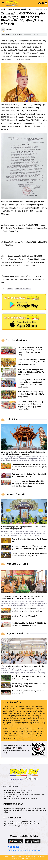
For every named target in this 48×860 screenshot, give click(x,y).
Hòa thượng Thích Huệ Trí (22, 288)
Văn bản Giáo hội (20, 9)
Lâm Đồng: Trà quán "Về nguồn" (24, 616)
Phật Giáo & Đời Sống (17, 564)
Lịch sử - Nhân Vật (15, 494)
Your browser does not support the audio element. (25, 34)
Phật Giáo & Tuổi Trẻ (17, 633)
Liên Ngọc (9, 29)
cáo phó (10, 288)
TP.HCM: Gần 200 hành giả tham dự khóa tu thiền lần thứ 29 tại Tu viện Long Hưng (31, 372)
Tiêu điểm (11, 419)
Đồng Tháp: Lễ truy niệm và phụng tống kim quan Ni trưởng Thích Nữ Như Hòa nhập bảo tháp (31, 362)
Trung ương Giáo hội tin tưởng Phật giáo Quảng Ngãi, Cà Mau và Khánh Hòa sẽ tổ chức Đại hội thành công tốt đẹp (29, 483)
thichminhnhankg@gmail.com (18, 826)
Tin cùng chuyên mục (17, 340)
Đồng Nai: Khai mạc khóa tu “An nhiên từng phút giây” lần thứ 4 (23, 666)
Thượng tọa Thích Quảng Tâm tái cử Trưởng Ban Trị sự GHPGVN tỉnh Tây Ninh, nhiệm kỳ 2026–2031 (29, 466)
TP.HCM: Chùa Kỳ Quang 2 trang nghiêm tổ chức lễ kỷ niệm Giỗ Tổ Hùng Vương (31, 394)
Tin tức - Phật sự (6, 9)
